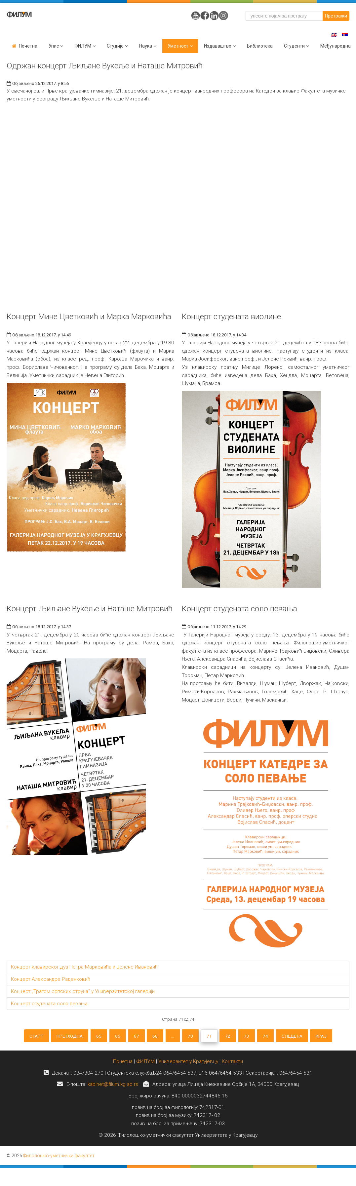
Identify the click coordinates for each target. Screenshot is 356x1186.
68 (153, 1036)
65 (91, 1036)
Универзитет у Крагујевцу (188, 1064)
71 (212, 1036)
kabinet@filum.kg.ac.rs (113, 1087)
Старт (23, 1036)
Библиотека (260, 46)
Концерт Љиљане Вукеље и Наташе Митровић (90, 608)
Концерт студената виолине (231, 316)
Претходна (60, 1036)
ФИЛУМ (145, 1064)
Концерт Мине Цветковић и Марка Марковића (89, 316)
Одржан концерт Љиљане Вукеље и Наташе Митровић (105, 65)
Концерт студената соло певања (239, 608)
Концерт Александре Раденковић (50, 979)
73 (253, 1036)
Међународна (335, 46)
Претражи (336, 16)
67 (132, 1036)
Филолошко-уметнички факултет (59, 1158)
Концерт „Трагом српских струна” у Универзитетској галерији (83, 991)
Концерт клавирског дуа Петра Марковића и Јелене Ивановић (84, 967)
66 (112, 1036)
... (172, 1036)
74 (273, 1036)
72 (232, 1036)
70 (191, 1036)
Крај (335, 1036)
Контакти (232, 1064)
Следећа (303, 1036)
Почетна (28, 46)
